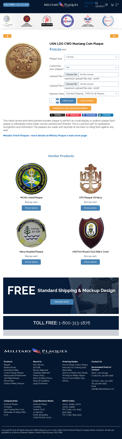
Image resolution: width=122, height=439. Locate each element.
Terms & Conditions (41, 381)
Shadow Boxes (10, 367)
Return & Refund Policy (42, 378)
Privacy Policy (39, 375)
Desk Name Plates (11, 370)
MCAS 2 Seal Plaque (31, 197)
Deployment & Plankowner (15, 375)
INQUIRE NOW (62, 302)
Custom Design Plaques (14, 373)
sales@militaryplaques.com (102, 389)
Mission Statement (40, 370)
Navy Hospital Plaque (31, 251)
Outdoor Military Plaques (14, 383)
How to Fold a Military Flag (73, 378)
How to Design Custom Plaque (75, 365)
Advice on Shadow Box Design (75, 373)
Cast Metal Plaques (11, 378)
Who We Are (38, 365)
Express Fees (56, 93)
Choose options (31, 208)
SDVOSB (36, 367)
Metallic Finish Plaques (16, 135)
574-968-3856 (107, 376)
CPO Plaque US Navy (90, 197)
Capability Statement (41, 373)
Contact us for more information (70, 108)
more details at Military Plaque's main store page (59, 135)
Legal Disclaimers (40, 383)
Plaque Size (55, 58)
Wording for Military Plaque (73, 375)
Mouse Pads (9, 381)
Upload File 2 (56, 85)
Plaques (7, 365)
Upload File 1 (56, 76)
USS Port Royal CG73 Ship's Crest (90, 251)
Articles (65, 381)
